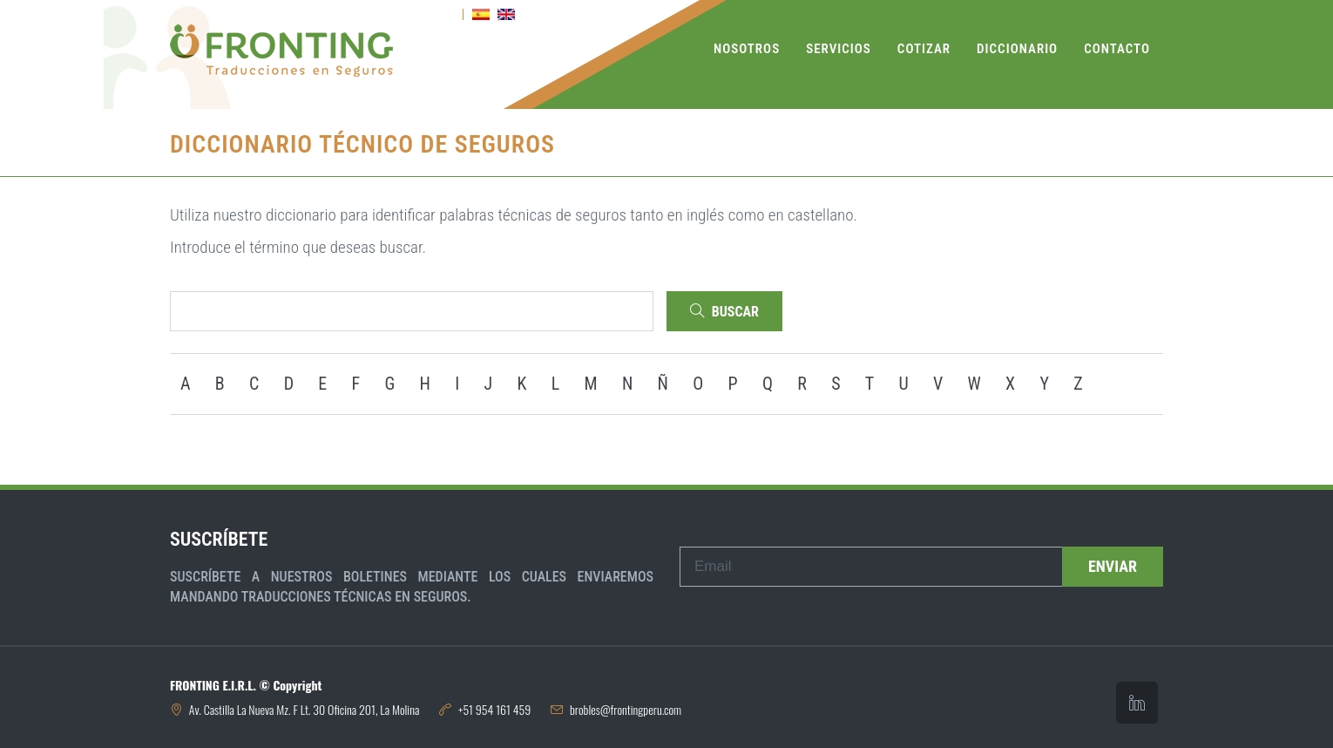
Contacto (1117, 49)
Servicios (838, 49)
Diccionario (1017, 49)
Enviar (1112, 566)
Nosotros (747, 49)
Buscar (724, 311)
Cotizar (924, 49)
